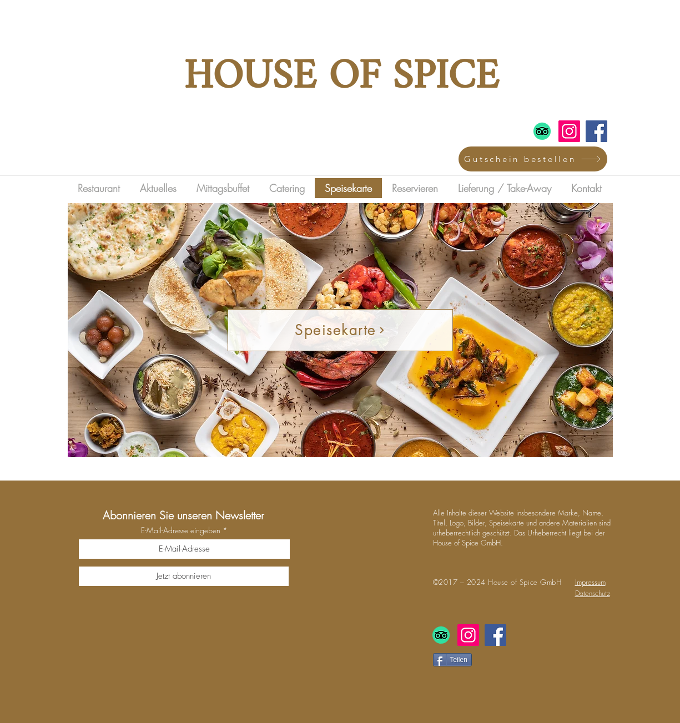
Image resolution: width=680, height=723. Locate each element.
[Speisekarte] (340, 330)
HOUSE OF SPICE (341, 77)
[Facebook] (596, 131)
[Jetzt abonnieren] (184, 576)
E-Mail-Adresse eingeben (180, 530)
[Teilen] (452, 659)
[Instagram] (569, 131)
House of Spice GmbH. (468, 543)
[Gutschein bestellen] (533, 158)
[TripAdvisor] (542, 131)
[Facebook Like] (508, 680)
